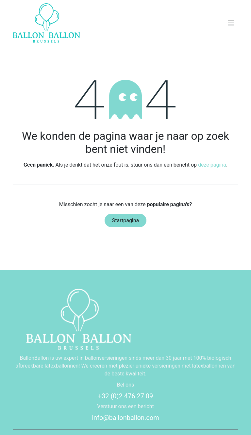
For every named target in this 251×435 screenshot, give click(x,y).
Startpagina (125, 220)
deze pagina (212, 165)
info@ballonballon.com (125, 418)
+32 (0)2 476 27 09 (125, 396)
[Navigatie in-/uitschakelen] (231, 23)
